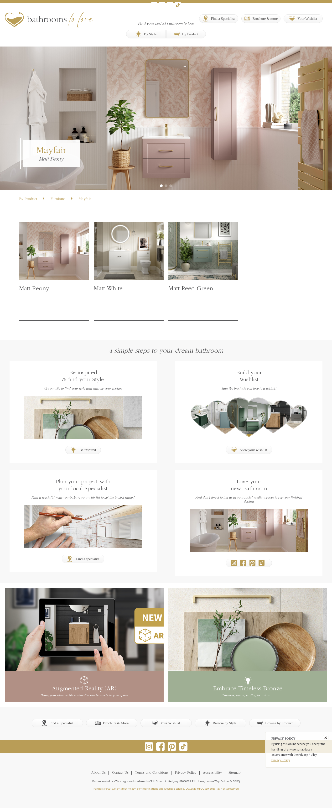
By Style (145, 34)
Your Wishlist (166, 723)
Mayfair (85, 199)
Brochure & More (112, 723)
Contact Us (120, 773)
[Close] (325, 737)
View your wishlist (249, 450)
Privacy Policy (186, 773)
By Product (186, 34)
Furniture (58, 199)
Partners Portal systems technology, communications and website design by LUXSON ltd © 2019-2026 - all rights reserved (166, 788)
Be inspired (83, 450)
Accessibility (212, 773)
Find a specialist (83, 559)
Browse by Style (220, 723)
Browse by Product (275, 723)
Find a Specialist (57, 723)
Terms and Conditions (151, 773)
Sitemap (234, 773)
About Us (98, 773)
